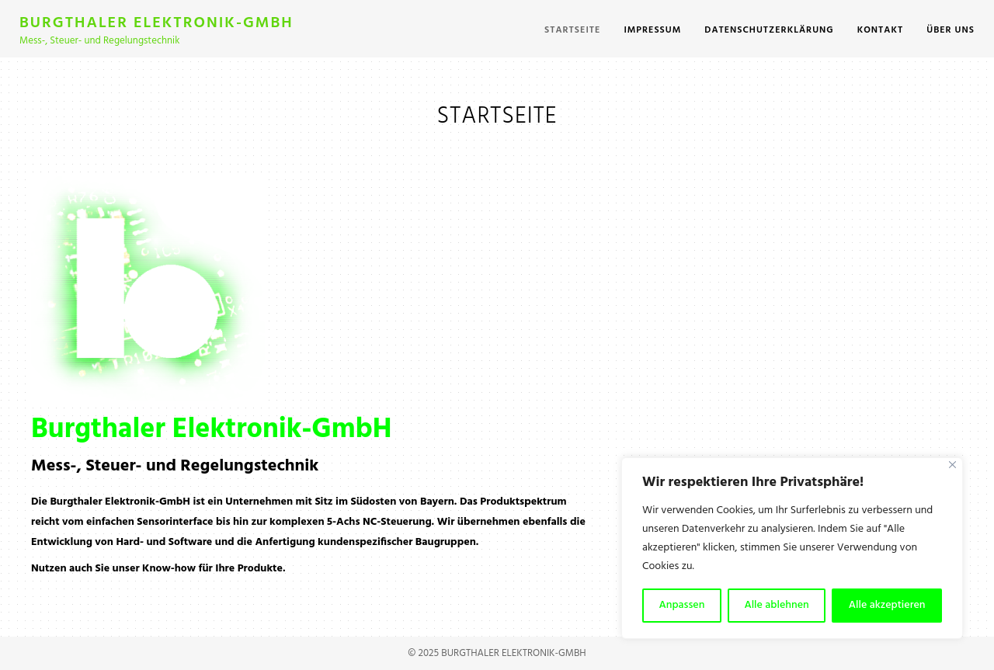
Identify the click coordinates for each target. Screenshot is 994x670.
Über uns (950, 30)
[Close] (952, 464)
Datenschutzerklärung (768, 30)
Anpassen (682, 605)
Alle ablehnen (776, 605)
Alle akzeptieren (887, 605)
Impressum (652, 30)
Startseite (572, 30)
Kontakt (880, 30)
